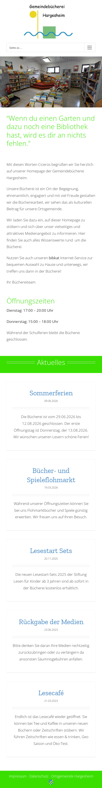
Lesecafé (51, 693)
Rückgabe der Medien (51, 622)
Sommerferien (51, 393)
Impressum (17, 776)
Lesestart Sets (51, 550)
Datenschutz (38, 776)
